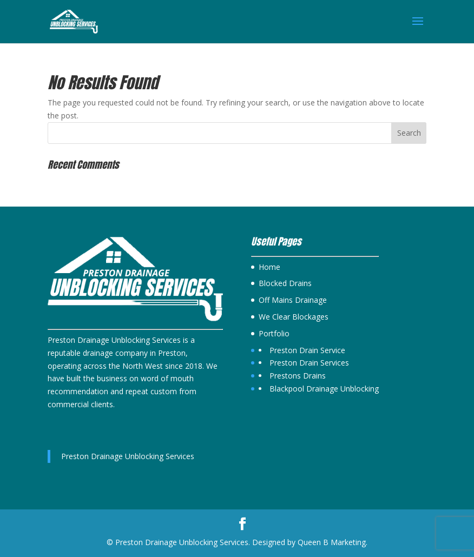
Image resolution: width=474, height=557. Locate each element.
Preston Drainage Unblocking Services (127, 456)
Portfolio (274, 333)
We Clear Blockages (293, 316)
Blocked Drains (285, 283)
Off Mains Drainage (293, 300)
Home (269, 267)
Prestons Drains (297, 375)
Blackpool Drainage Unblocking (324, 388)
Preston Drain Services (309, 362)
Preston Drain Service (307, 350)
